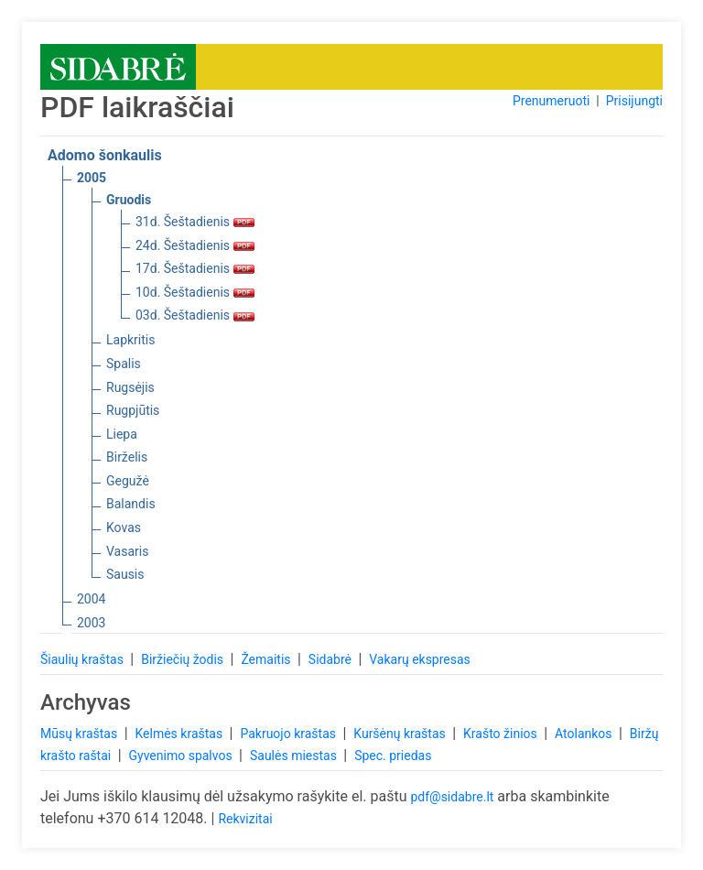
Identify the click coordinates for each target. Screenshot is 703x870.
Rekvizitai (245, 818)
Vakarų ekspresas (419, 659)
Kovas (123, 527)
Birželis (126, 457)
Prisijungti (634, 100)
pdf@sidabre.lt (451, 796)
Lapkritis (130, 339)
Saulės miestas (295, 755)
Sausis (125, 574)
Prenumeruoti (551, 100)
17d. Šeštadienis (194, 268)
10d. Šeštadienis (194, 292)
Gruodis (128, 199)
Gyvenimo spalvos (182, 755)
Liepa (121, 434)
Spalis (123, 363)
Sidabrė (331, 659)
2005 (91, 177)
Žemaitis (267, 659)
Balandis (131, 503)
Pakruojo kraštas (289, 733)
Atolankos (585, 733)
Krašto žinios (501, 733)
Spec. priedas (392, 755)
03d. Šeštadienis (194, 315)
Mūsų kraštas (80, 733)
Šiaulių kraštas (83, 659)
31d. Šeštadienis (194, 221)
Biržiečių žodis (183, 659)
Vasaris (127, 551)
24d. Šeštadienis (194, 245)
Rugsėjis (130, 387)
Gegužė (127, 480)
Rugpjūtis (132, 410)
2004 (91, 599)
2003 (91, 622)
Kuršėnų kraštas (401, 733)
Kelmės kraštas (180, 733)
